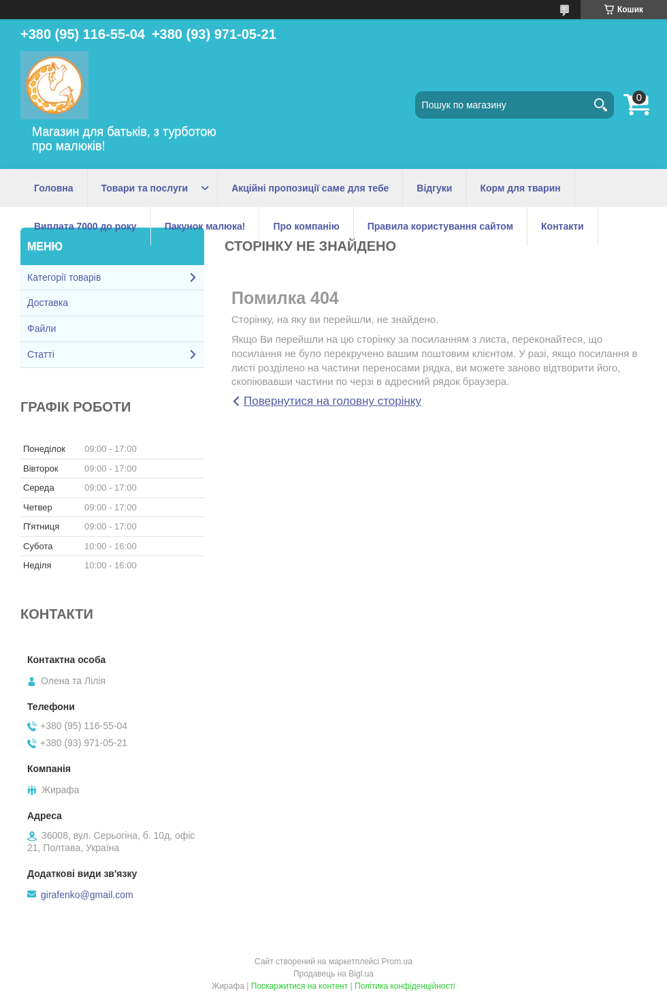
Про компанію (306, 226)
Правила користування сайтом (440, 226)
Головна (54, 188)
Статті (40, 354)
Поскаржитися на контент (299, 986)
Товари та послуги (145, 188)
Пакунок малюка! (205, 226)
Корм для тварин (520, 188)
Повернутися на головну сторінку (332, 401)
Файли (41, 328)
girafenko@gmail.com (87, 894)
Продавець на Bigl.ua (333, 974)
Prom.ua (397, 961)
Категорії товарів (64, 277)
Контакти (562, 226)
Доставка (47, 302)
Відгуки (434, 188)
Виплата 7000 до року (85, 226)
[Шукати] (600, 105)
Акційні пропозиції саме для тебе (310, 188)
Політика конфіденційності (405, 986)
